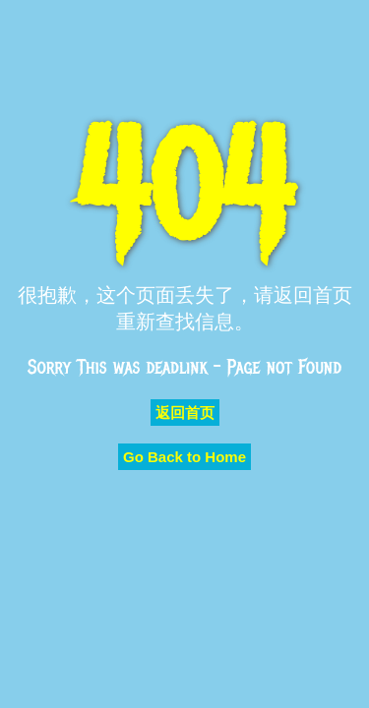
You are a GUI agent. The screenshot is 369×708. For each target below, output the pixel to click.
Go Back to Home (184, 456)
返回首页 (185, 412)
